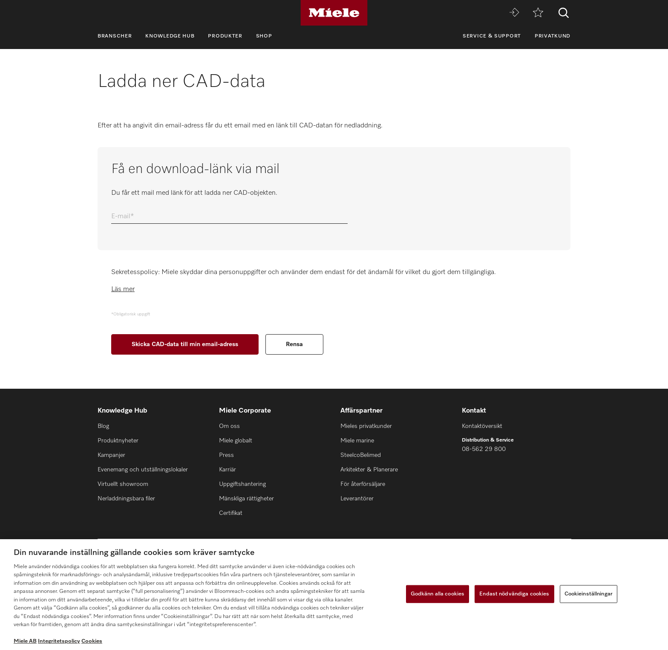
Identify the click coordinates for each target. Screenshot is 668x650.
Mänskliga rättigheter (246, 499)
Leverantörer (357, 499)
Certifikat (230, 513)
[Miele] (334, 13)
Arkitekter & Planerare (369, 470)
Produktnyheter (118, 441)
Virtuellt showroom (123, 484)
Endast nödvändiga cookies (514, 594)
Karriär (227, 470)
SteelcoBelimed (360, 455)
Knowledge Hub (169, 36)
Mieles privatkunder (366, 426)
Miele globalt (235, 441)
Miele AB (25, 641)
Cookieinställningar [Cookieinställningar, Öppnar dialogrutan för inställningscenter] (588, 594)
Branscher (115, 36)
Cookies (91, 641)
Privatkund (552, 36)
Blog (103, 426)
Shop (264, 36)
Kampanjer (111, 455)
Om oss (229, 426)
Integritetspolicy (59, 641)
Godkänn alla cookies (438, 594)
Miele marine (357, 441)
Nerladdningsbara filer (126, 499)
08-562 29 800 (484, 449)
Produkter (225, 36)
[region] (334, 594)
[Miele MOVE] (514, 13)
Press (226, 455)
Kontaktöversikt (482, 426)
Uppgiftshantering (242, 484)
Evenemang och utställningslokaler (143, 470)
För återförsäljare (362, 484)
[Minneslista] (538, 13)
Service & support (492, 36)
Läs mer (123, 289)
